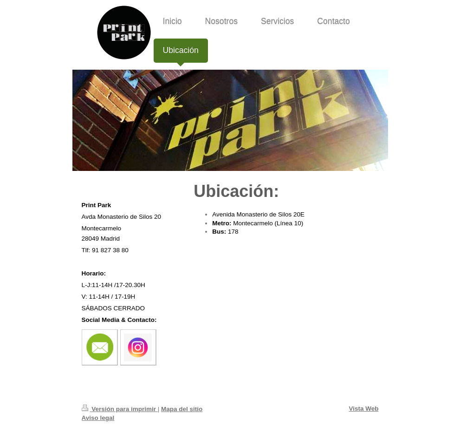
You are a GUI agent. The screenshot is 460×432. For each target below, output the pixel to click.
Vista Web (363, 408)
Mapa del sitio (181, 409)
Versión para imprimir (120, 409)
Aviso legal (98, 417)
